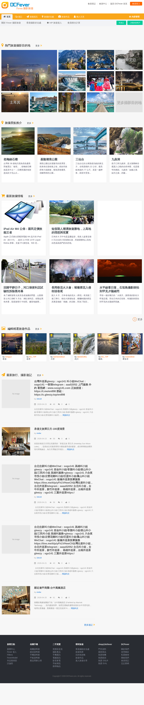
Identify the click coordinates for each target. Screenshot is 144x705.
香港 (4, 359)
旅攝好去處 (48, 16)
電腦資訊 (57, 658)
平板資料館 (35, 658)
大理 (52, 359)
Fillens (10, 655)
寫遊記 (121, 23)
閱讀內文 (66, 415)
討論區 (10, 663)
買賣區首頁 (58, 649)
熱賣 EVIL (102, 663)
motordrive (130, 357)
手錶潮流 (57, 663)
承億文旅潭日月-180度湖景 (49, 429)
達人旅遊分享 (81, 660)
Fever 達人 (12, 652)
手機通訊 (57, 655)
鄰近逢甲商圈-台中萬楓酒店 (50, 587)
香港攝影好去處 (82, 649)
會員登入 (136, 4)
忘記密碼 (125, 663)
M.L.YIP (32, 357)
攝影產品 (57, 652)
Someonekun (59, 357)
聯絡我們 (125, 658)
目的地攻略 (80, 655)
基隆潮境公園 (48, 159)
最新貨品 (102, 652)
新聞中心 (11, 649)
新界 (28, 359)
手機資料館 (35, 655)
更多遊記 (89, 624)
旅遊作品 (63, 16)
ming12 (8, 357)
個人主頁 (79, 16)
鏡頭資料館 (35, 652)
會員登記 (92, 4)
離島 (100, 359)
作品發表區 (12, 660)
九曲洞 (116, 159)
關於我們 (125, 649)
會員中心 (103, 4)
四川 (76, 359)
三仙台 (80, 159)
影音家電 (57, 660)
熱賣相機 (102, 655)
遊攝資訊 (32, 16)
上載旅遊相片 (134, 23)
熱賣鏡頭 (102, 658)
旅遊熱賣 (79, 652)
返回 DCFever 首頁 (118, 4)
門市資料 (102, 649)
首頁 (7, 16)
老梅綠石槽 (11, 159)
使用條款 (125, 652)
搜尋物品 (57, 666)
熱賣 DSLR (103, 660)
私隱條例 (125, 655)
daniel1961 (82, 357)
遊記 (18, 16)
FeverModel (12, 658)
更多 (38, 45)
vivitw (39, 433)
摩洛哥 (125, 359)
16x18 (39, 399)
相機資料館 (35, 649)
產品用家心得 (36, 660)
